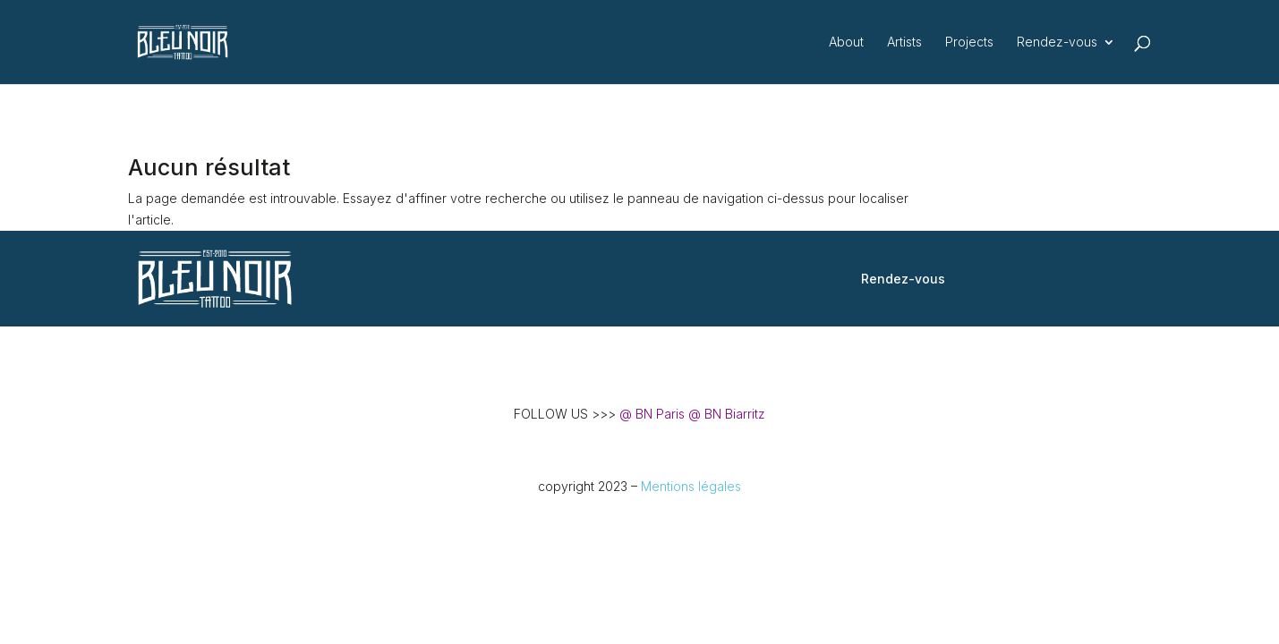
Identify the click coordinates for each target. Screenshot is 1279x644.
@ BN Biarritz (726, 413)
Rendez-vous (1057, 42)
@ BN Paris (652, 413)
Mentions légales (691, 486)
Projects (969, 42)
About (846, 42)
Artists (904, 42)
